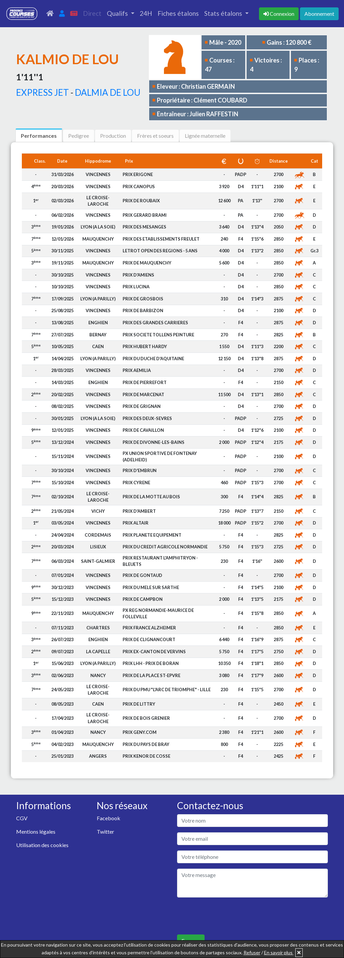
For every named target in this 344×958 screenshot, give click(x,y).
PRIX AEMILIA (137, 370)
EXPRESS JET (42, 92)
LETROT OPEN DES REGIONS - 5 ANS (160, 250)
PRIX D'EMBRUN (140, 470)
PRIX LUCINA (136, 286)
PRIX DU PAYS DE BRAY (146, 744)
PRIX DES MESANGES (144, 227)
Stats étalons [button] (224, 13)
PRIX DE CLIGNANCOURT (149, 639)
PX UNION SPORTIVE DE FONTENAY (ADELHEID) (160, 456)
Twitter (105, 831)
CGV (22, 818)
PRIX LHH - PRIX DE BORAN (151, 663)
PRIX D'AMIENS (138, 275)
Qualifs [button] (118, 13)
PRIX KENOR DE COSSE (146, 756)
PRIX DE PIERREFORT (145, 382)
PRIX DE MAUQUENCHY (147, 262)
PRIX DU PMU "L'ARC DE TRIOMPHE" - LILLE (167, 689)
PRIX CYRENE (136, 482)
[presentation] (228, 916)
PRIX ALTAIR (135, 523)
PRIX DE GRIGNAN (142, 406)
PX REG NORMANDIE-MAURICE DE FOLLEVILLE (158, 613)
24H (146, 13)
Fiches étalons (178, 13)
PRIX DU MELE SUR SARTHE (151, 587)
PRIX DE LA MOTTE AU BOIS (151, 496)
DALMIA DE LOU (107, 92)
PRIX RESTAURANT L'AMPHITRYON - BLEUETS (160, 561)
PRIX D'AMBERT (139, 511)
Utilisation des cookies (42, 845)
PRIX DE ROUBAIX (141, 200)
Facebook (108, 818)
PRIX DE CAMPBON (143, 599)
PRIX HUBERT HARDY (145, 346)
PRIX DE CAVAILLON (143, 430)
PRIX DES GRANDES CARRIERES (155, 322)
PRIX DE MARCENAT (143, 394)
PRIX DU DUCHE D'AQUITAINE (153, 358)
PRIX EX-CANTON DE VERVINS (154, 651)
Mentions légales (35, 831)
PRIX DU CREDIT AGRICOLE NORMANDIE (165, 546)
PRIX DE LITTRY (139, 704)
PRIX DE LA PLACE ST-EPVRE (151, 675)
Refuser (252, 952)
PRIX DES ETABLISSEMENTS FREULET (161, 239)
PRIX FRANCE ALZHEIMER (149, 627)
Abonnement (319, 13)
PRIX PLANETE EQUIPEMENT (152, 535)
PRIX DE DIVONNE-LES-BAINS (153, 442)
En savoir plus (279, 952)
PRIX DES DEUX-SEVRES (147, 418)
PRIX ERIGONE (138, 174)
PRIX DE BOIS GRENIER (146, 718)
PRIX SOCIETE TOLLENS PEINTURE (158, 334)
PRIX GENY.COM (140, 732)
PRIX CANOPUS (139, 186)
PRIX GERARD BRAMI (145, 215)
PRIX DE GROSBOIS (143, 298)
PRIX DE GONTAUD (142, 575)
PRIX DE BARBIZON (143, 310)
